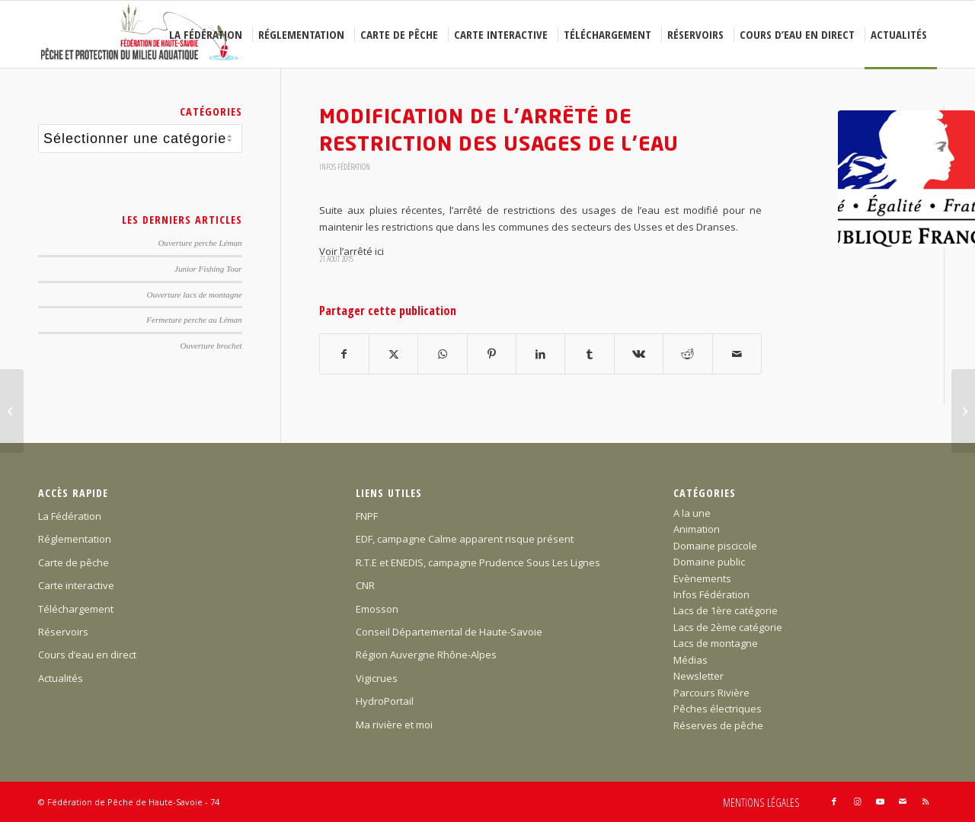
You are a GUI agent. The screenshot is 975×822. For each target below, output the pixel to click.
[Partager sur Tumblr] (589, 354)
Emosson (377, 609)
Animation (696, 529)
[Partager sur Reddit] (687, 354)
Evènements (702, 578)
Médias (690, 660)
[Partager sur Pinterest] (492, 354)
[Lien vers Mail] (902, 801)
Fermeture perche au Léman (193, 319)
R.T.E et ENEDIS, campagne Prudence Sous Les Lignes (478, 562)
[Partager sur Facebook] (344, 354)
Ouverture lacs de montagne (194, 294)
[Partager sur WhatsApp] (442, 354)
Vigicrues (377, 678)
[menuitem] (208, 34)
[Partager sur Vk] (639, 354)
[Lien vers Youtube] (879, 801)
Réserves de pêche (718, 725)
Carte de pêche (73, 562)
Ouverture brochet (211, 345)
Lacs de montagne (715, 643)
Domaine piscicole (715, 546)
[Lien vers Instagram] (857, 801)
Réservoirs (63, 632)
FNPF (367, 516)
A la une (692, 513)
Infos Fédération (344, 166)
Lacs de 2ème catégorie (727, 627)
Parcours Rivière (711, 692)
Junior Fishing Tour (208, 268)
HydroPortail (385, 701)
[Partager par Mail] (737, 354)
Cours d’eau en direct (87, 654)
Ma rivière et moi (394, 724)
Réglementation (74, 539)
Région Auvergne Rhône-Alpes (426, 654)
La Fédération (69, 516)
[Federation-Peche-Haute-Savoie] (140, 34)
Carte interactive (76, 585)
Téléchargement (75, 609)
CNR (365, 585)
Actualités (60, 678)
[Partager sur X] (393, 354)
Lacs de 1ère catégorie (725, 610)
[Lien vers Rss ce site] (925, 801)
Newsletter (698, 676)
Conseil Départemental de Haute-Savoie (449, 632)
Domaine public (709, 562)
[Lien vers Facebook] (834, 801)
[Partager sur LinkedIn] (540, 354)
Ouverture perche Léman (199, 242)
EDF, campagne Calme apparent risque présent (465, 539)
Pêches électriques (717, 708)
